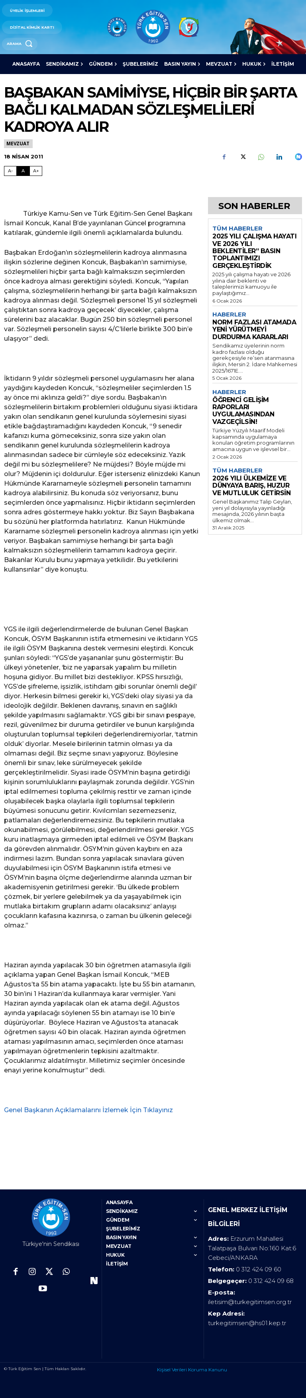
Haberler (229, 314)
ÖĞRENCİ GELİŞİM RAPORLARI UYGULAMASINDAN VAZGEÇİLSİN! (243, 411)
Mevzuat (18, 143)
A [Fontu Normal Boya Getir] (23, 171)
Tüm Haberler (237, 228)
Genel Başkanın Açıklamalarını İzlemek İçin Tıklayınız (88, 1110)
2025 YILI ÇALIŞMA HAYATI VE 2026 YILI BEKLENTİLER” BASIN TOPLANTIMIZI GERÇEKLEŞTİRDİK (254, 250)
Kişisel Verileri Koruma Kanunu (192, 1366)
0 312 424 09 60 (258, 1265)
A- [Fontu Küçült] (10, 171)
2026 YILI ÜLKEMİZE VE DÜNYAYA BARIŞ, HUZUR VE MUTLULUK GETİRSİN (251, 485)
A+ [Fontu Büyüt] (36, 171)
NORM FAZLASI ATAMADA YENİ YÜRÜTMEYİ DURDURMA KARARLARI (254, 329)
